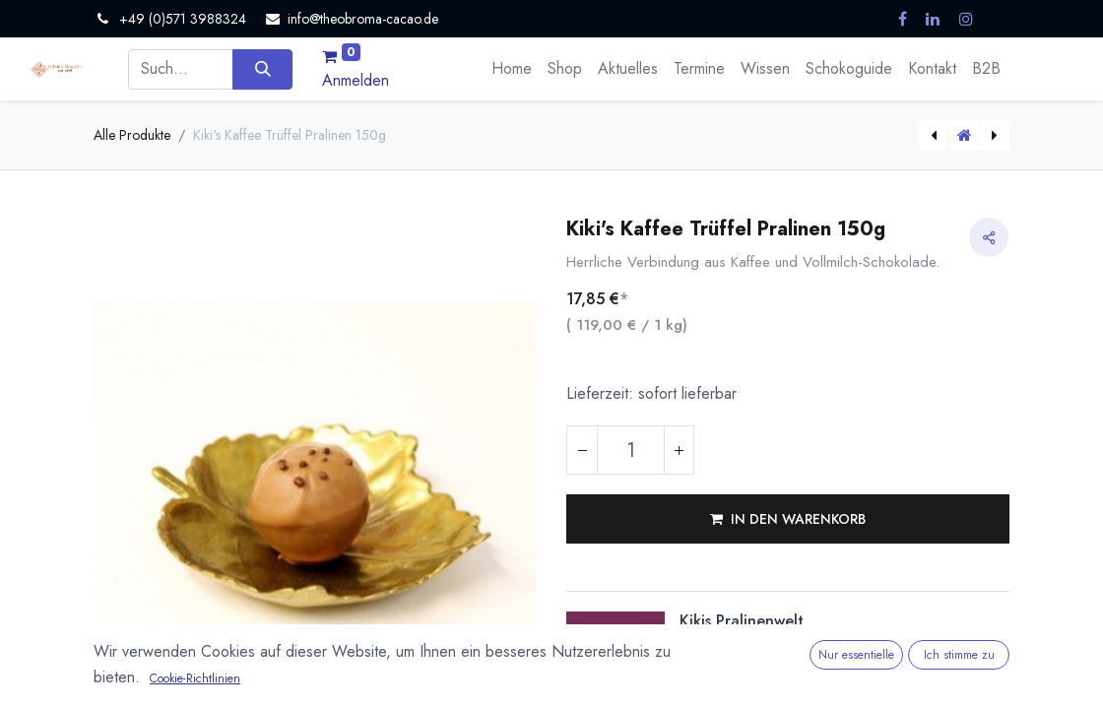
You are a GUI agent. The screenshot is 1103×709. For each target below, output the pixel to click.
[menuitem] (512, 69)
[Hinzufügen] (678, 450)
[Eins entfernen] (582, 450)
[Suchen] (262, 69)
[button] (787, 519)
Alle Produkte (132, 135)
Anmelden (355, 80)
